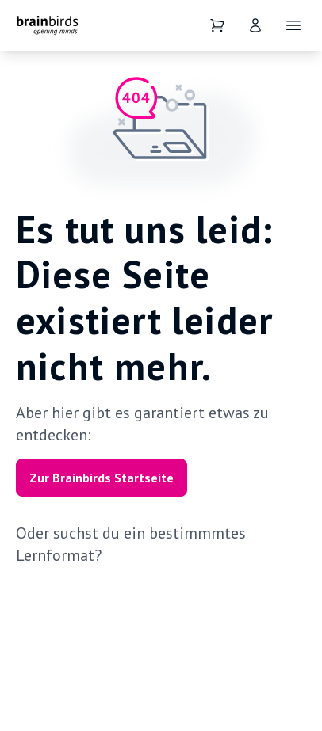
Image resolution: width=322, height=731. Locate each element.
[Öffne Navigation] (293, 25)
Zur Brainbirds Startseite (101, 477)
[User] (255, 25)
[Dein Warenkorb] (217, 25)
